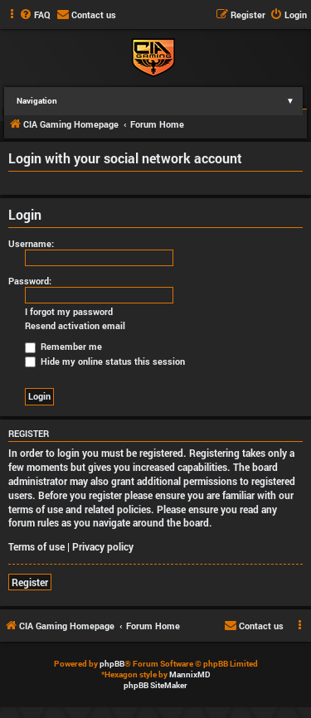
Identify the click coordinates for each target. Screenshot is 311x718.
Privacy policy (103, 546)
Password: (29, 280)
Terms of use (36, 546)
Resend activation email (75, 326)
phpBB (112, 663)
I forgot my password (69, 312)
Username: (31, 243)
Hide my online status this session (105, 361)
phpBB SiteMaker (155, 685)
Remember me (63, 346)
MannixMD (190, 674)
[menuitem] (35, 15)
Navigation (160, 100)
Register (30, 582)
